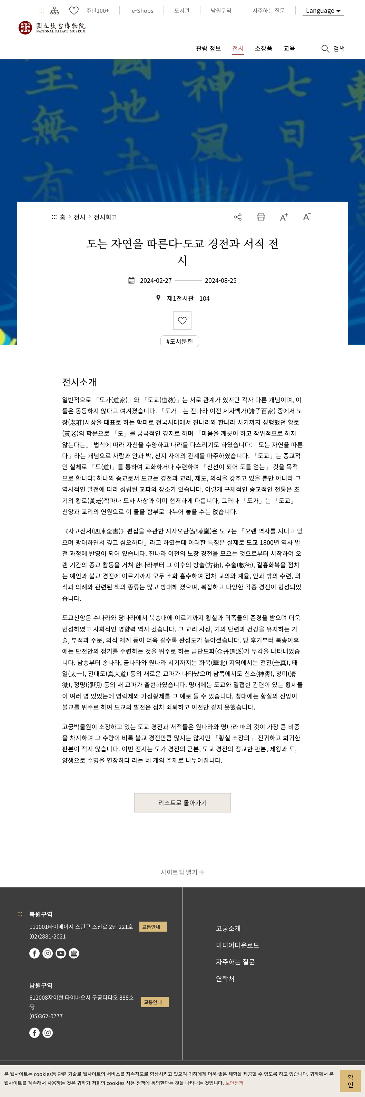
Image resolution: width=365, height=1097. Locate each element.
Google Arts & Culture (74, 953)
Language (320, 10)
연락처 (225, 978)
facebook (34, 953)
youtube (61, 953)
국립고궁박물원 (51, 27)
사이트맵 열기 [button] (179, 871)
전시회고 (105, 216)
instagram (47, 953)
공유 (238, 217)
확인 (351, 1080)
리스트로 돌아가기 (182, 802)
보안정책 (234, 1082)
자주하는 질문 (235, 961)
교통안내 (151, 926)
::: (41, 10)
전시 (80, 216)
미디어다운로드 (237, 945)
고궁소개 (228, 928)
